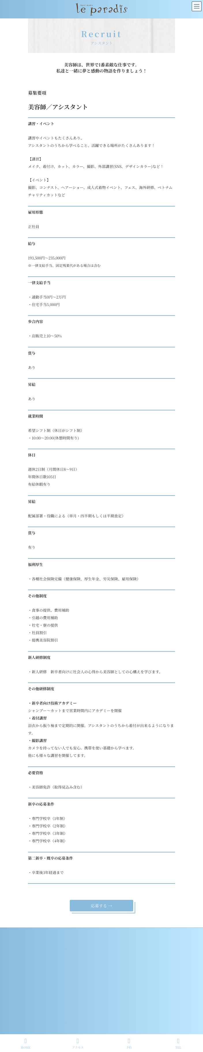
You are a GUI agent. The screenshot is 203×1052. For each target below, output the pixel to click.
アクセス (78, 1043)
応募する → (101, 905)
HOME (26, 1043)
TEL (178, 1043)
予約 (129, 1043)
